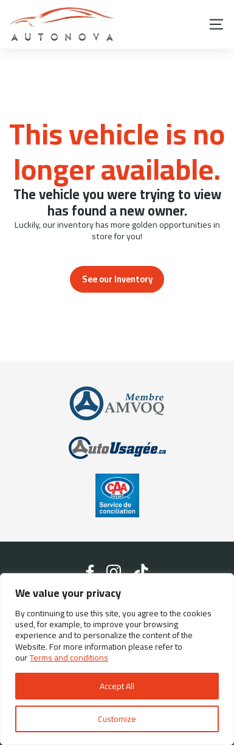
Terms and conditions (69, 657)
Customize (117, 719)
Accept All (117, 686)
